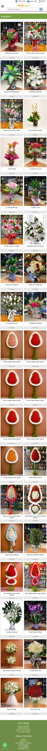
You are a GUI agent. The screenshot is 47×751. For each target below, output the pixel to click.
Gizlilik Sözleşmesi (23, 728)
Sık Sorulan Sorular (23, 732)
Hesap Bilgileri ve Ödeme (23, 743)
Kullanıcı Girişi (20, 1)
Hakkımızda (23, 741)
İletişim (23, 739)
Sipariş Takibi (32, 1)
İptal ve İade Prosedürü (23, 730)
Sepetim (42, 1)
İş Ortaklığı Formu (23, 749)
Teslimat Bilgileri (23, 747)
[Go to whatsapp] (4, 745)
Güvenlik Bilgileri (23, 745)
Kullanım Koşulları (23, 726)
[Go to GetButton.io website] (5, 749)
